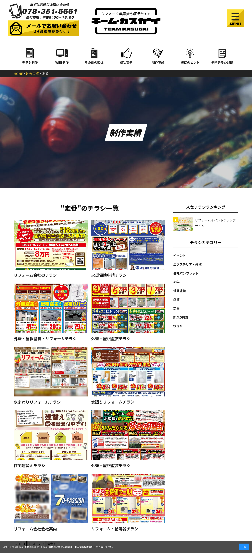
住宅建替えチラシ (29, 465)
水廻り (178, 326)
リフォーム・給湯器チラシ (114, 528)
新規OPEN (180, 317)
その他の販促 (94, 56)
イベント (179, 255)
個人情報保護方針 (84, 546)
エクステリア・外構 (187, 264)
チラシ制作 (30, 56)
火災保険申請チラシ (109, 275)
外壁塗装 (179, 290)
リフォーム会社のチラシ (35, 275)
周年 (176, 281)
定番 (176, 308)
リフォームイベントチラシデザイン (215, 223)
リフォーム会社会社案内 (35, 528)
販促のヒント (190, 56)
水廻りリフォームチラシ (112, 402)
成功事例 (126, 56)
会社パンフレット (186, 273)
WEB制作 (62, 56)
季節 (176, 299)
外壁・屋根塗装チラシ (111, 338)
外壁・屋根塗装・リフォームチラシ (45, 338)
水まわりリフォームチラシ (37, 402)
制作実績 (158, 56)
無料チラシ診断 (222, 56)
